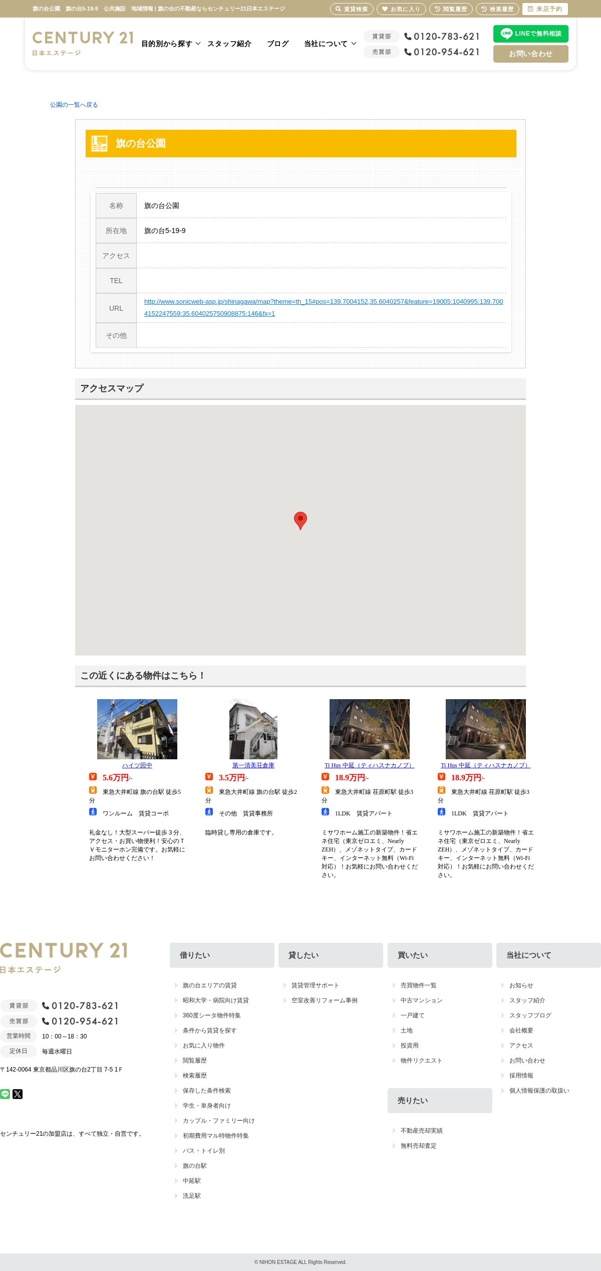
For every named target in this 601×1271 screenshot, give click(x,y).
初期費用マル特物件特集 (216, 1135)
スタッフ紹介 (229, 44)
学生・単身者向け (207, 1105)
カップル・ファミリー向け (219, 1120)
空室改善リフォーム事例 (324, 1000)
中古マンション (422, 1000)
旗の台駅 (195, 1165)
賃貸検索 (352, 9)
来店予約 (545, 9)
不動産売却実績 (422, 1130)
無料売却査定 (419, 1145)
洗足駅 (192, 1195)
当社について (326, 44)
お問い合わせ (531, 54)
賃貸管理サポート (315, 985)
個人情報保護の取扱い (539, 1090)
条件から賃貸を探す (210, 1030)
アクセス (521, 1045)
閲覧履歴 (195, 1060)
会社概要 (521, 1030)
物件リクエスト (422, 1060)
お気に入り (401, 9)
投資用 (410, 1045)
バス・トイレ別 (204, 1150)
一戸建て (413, 1015)
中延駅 (192, 1180)
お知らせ (521, 985)
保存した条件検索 (207, 1090)
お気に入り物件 (204, 1045)
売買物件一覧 (419, 985)
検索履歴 (195, 1075)
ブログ (278, 44)
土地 (407, 1030)
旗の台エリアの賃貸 (210, 985)
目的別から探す (167, 44)
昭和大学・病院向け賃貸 (216, 1000)
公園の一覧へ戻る (74, 104)
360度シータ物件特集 (212, 1015)
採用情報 (521, 1075)
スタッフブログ (530, 1015)
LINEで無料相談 (538, 33)
